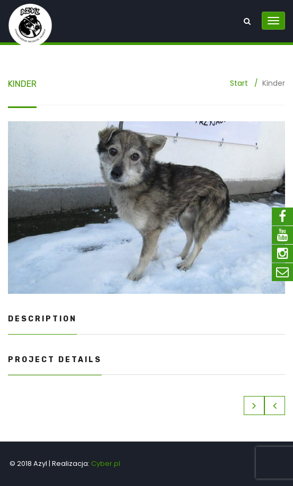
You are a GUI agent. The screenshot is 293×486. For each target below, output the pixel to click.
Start (239, 83)
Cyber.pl (105, 463)
